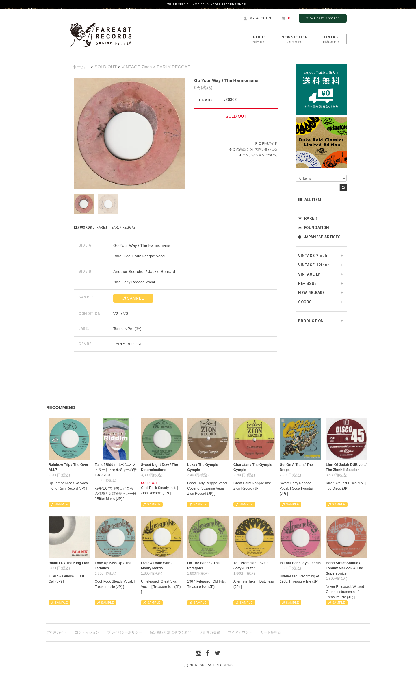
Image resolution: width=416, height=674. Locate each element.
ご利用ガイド (267, 143)
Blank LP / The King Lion (69, 563)
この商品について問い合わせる (255, 149)
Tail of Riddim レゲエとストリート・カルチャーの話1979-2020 (115, 470)
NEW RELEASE (311, 292)
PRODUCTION (311, 320)
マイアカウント (240, 632)
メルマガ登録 (209, 632)
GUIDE (259, 39)
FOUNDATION (313, 227)
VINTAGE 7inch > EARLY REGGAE (156, 66)
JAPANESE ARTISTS (319, 236)
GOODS (305, 302)
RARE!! (307, 218)
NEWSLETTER (294, 39)
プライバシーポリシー (124, 632)
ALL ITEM (309, 199)
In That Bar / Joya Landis (300, 563)
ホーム (78, 66)
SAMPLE (133, 298)
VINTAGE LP (309, 274)
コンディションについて (258, 155)
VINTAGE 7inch (312, 255)
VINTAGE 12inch (314, 265)
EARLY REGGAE (124, 228)
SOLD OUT (105, 66)
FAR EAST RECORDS (323, 18)
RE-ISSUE (307, 283)
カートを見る (270, 632)
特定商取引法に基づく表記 (170, 632)
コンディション (87, 632)
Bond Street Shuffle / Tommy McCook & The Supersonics (344, 568)
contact (331, 39)
